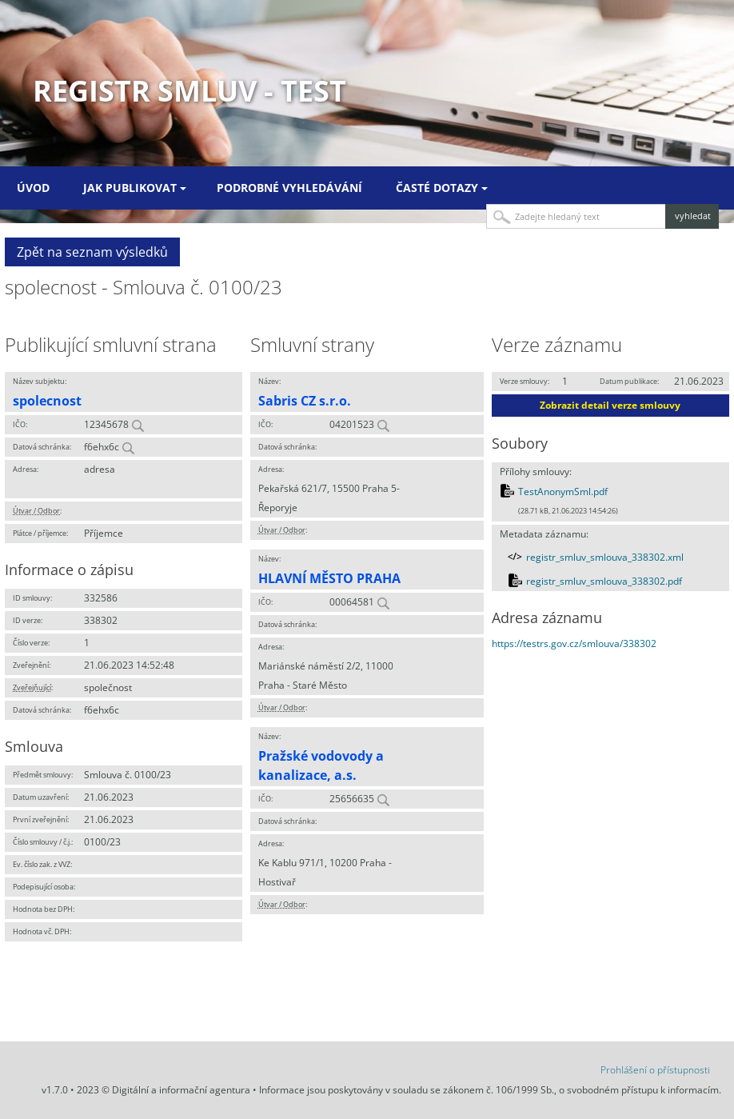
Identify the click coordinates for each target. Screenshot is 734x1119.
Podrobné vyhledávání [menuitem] (289, 187)
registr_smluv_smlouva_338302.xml (605, 557)
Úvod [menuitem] (33, 187)
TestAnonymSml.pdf (563, 492)
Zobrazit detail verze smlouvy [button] (610, 405)
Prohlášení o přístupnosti (655, 1070)
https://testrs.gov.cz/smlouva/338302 (574, 643)
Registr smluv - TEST (189, 90)
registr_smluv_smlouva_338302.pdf (604, 581)
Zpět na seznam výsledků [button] (92, 252)
